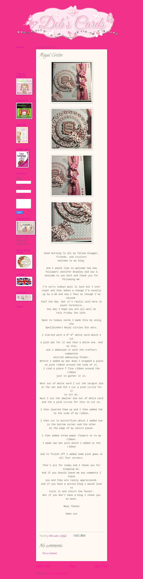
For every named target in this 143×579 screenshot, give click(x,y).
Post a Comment (49, 553)
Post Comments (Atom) (58, 573)
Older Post (100, 566)
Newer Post (43, 566)
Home (72, 566)
